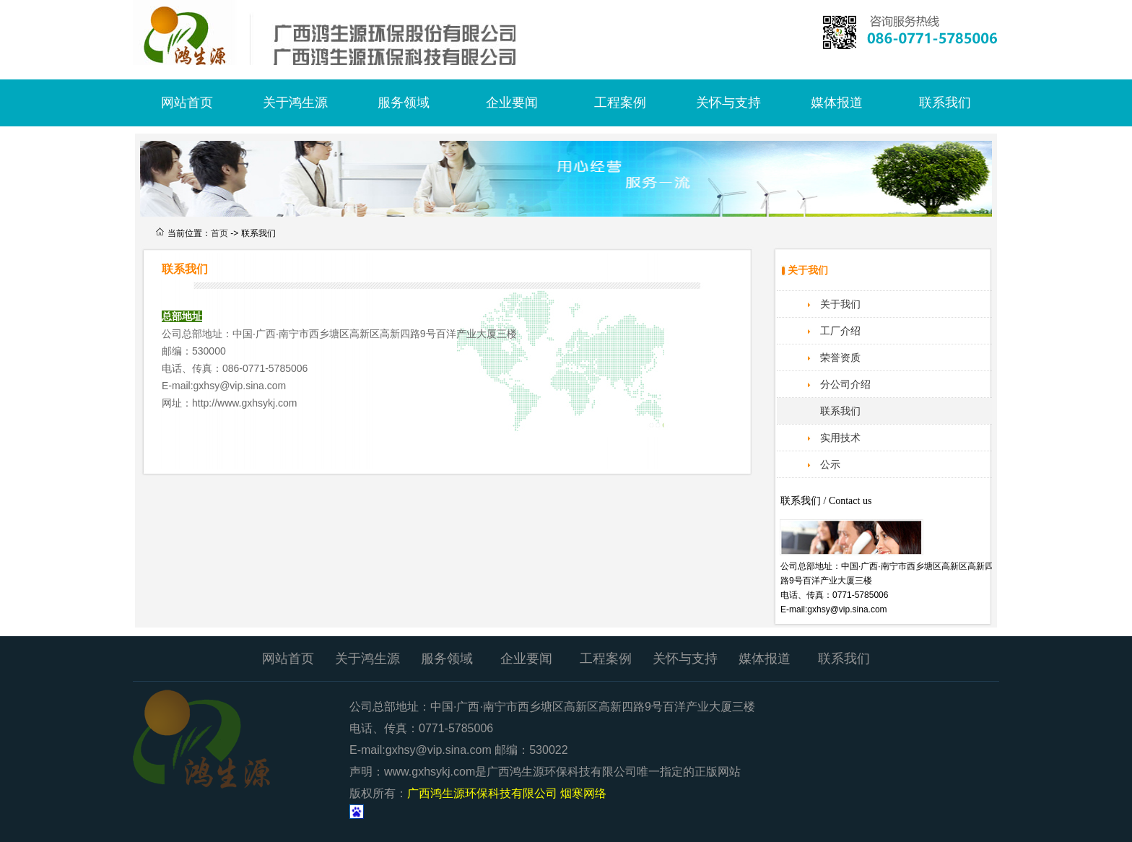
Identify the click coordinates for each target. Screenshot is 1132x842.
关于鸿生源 (295, 102)
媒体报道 (837, 102)
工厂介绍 (840, 331)
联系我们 (945, 102)
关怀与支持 (728, 102)
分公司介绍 (845, 384)
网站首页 (187, 102)
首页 (219, 233)
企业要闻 (512, 102)
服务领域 (404, 102)
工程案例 (620, 102)
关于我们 (840, 304)
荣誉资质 (840, 357)
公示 (830, 464)
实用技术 (840, 437)
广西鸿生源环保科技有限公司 (349, 32)
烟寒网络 (583, 793)
